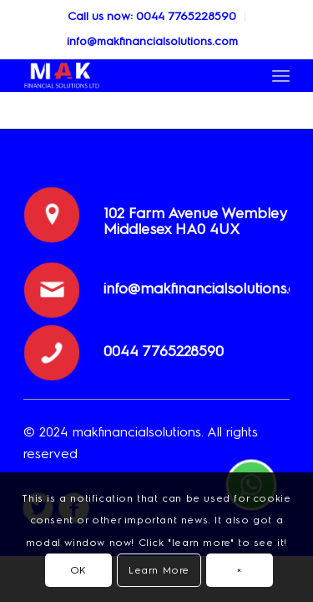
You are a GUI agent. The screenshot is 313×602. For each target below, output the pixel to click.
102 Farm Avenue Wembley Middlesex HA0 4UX (194, 221)
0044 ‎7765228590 (186, 16)
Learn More (159, 570)
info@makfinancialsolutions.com (152, 41)
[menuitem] (152, 17)
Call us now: (102, 16)
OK (78, 570)
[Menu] (281, 75)
